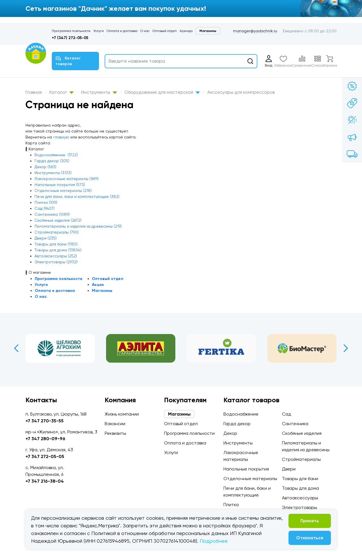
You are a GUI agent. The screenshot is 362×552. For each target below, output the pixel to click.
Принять (309, 520)
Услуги (98, 31)
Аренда (186, 31)
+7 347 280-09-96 (45, 438)
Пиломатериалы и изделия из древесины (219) (78, 226)
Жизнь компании (122, 414)
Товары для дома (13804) (58, 250)
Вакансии (115, 423)
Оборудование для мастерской (162, 92)
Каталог (61, 92)
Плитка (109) (46, 202)
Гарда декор (237, 423)
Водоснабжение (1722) (56, 155)
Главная (33, 92)
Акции (98, 284)
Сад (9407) (45, 208)
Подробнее (214, 541)
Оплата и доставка (122, 31)
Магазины (207, 31)
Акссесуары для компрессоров (241, 92)
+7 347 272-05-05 (44, 456)
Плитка (231, 504)
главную (61, 137)
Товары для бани (300, 478)
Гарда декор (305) (52, 161)
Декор (230, 433)
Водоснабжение (240, 414)
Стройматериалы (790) (57, 232)
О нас (145, 31)
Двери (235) (46, 238)
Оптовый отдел (164, 31)
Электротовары (299, 507)
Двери (289, 469)
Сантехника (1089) (52, 214)
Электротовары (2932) (56, 262)
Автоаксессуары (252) (56, 256)
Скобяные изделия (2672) (58, 220)
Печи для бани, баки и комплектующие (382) (77, 196)
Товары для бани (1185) (56, 244)
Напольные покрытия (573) (60, 184)
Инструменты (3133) (53, 172)
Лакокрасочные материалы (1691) (66, 178)
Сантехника (295, 423)
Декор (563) (45, 166)
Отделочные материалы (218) (63, 190)
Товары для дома (300, 488)
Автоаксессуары (300, 497)
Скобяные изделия (302, 433)
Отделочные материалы (250, 478)
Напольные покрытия (246, 469)
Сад (286, 414)
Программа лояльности (71, 31)
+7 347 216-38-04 (44, 481)
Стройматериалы (301, 459)
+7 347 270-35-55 (44, 420)
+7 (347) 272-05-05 (70, 37)
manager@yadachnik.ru (255, 31)
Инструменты (99, 92)
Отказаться (309, 537)
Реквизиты (115, 433)
